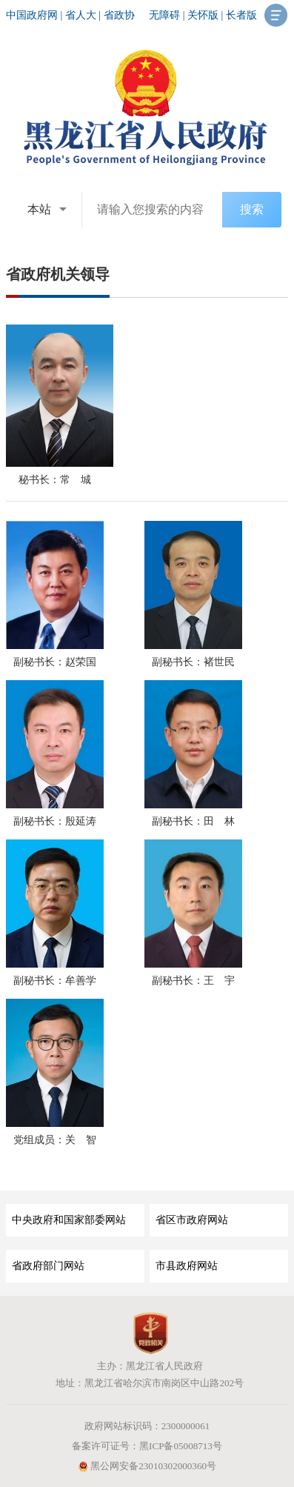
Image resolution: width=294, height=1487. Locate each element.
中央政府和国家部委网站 (69, 1219)
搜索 (252, 209)
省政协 (119, 15)
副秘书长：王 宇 (193, 980)
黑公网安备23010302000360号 (147, 1465)
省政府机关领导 (58, 274)
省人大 (80, 15)
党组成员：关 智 (54, 1139)
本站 (39, 209)
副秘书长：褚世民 (193, 662)
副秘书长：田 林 (193, 821)
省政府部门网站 (48, 1265)
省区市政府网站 (192, 1219)
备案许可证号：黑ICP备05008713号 (147, 1445)
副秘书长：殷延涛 (54, 821)
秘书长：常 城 (55, 479)
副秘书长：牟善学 (54, 980)
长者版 (241, 15)
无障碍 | (168, 15)
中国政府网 (32, 15)
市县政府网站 (187, 1265)
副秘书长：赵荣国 (54, 662)
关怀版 (202, 15)
